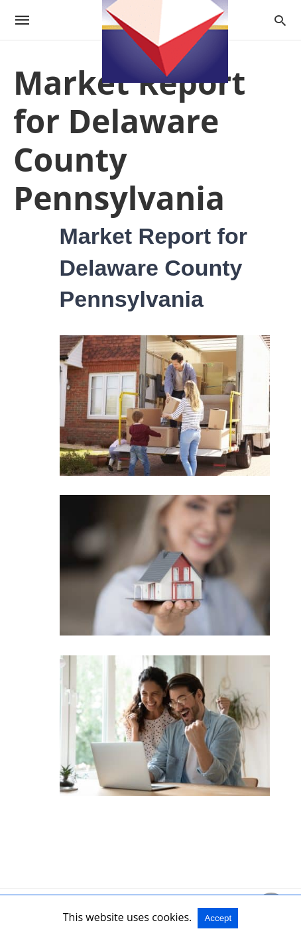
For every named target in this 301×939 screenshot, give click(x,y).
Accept (217, 918)
